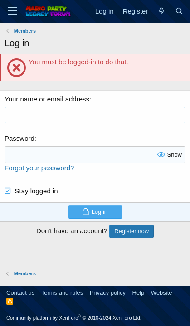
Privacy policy (108, 292)
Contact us (20, 292)
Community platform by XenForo (73, 318)
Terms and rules (62, 292)
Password (19, 138)
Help (138, 292)
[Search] (179, 11)
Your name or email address (47, 99)
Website (161, 292)
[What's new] (161, 11)
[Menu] (12, 11)
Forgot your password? (39, 168)
